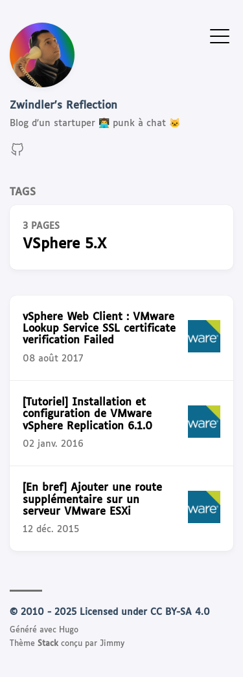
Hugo (68, 630)
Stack (48, 644)
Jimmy (112, 644)
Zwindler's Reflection (63, 105)
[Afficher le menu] (219, 35)
